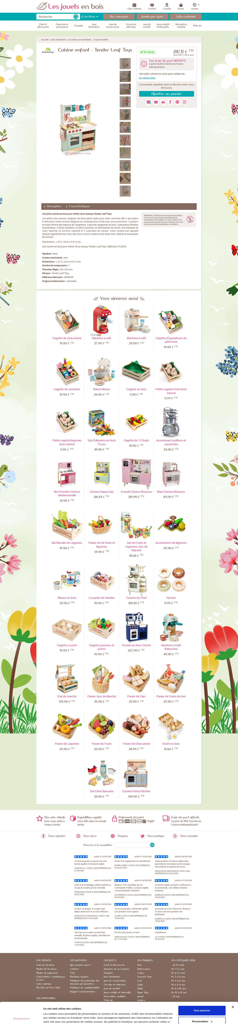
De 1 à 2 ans (177, 969)
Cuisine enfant (101, 39)
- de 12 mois (177, 965)
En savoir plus (147, 77)
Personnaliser (202, 1000)
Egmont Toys (145, 977)
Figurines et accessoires (116, 969)
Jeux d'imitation (57, 39)
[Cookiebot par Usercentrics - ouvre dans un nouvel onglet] (21, 1017)
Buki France (144, 969)
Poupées (108, 973)
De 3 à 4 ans (178, 977)
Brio (140, 965)
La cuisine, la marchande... (80, 39)
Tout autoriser (202, 989)
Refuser (202, 1010)
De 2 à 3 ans (178, 973)
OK (152, 844)
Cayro (141, 973)
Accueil (44, 39)
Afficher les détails (54, 1017)
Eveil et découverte (114, 965)
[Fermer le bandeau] (233, 985)
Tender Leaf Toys (60, 273)
